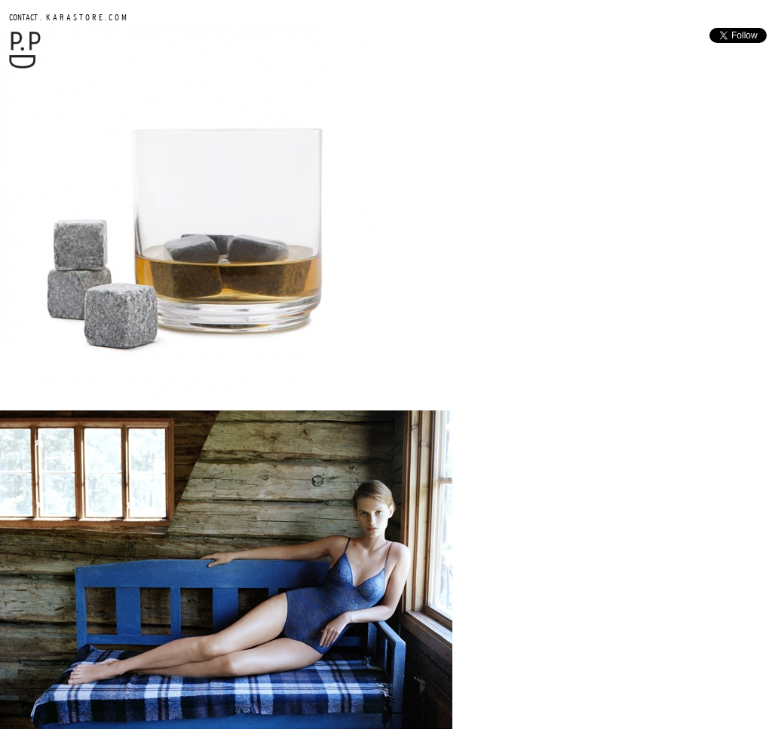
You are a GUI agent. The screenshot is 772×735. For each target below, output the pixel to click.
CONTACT (23, 17)
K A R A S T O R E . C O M (85, 17)
